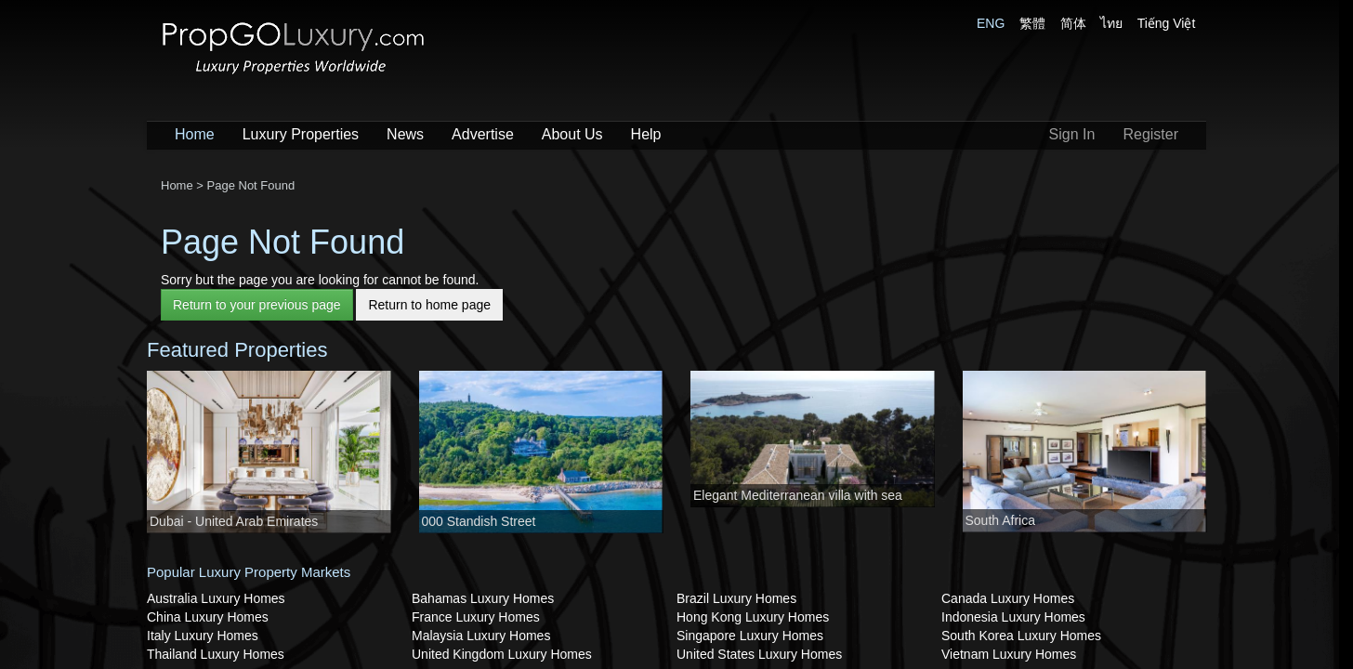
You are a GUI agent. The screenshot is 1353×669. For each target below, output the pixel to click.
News (405, 134)
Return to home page (429, 304)
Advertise (483, 134)
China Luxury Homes (208, 617)
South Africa (1000, 520)
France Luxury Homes (476, 617)
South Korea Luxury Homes (1021, 635)
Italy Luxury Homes (202, 635)
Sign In (1072, 134)
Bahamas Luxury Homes (483, 598)
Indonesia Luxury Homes (1013, 617)
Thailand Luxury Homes (215, 654)
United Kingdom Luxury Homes (502, 654)
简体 (1073, 23)
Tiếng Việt (1166, 23)
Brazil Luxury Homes (736, 598)
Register (1150, 134)
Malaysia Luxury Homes (481, 635)
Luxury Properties (301, 134)
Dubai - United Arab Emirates (234, 521)
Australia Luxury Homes (216, 598)
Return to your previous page (257, 304)
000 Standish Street (479, 521)
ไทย (1111, 23)
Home (195, 134)
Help (646, 134)
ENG (991, 23)
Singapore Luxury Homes (749, 635)
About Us (572, 134)
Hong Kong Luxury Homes (752, 617)
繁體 (1032, 23)
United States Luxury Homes (759, 654)
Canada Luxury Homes (1007, 598)
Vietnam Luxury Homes (1008, 654)
